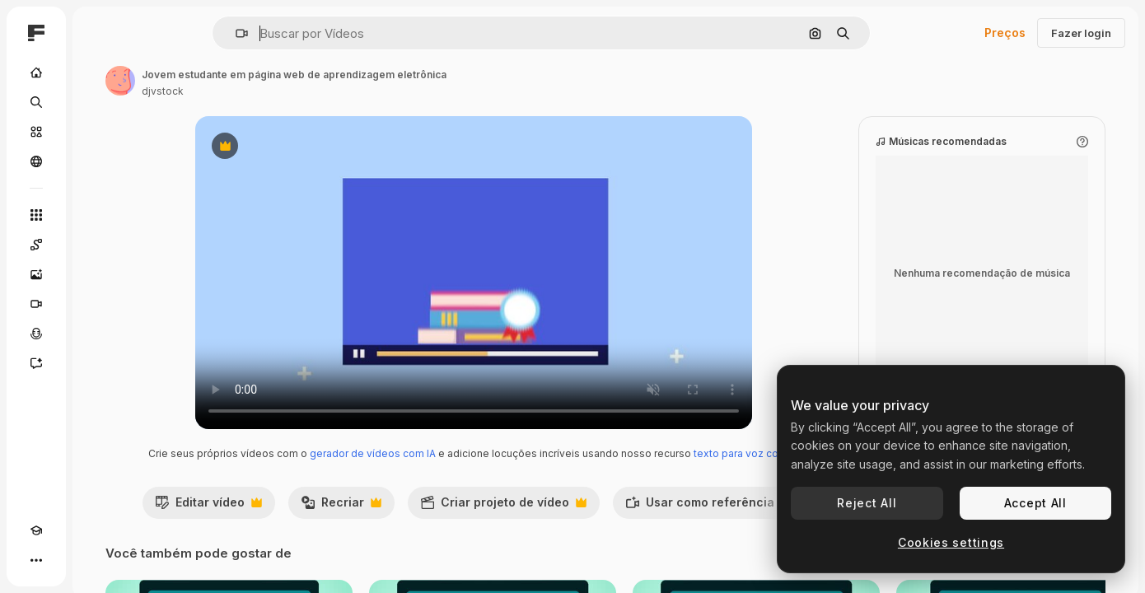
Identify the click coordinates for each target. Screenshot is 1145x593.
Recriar (429, 538)
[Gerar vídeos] (99, 304)
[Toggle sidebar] (161, 33)
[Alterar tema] (66, 560)
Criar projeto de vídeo (591, 538)
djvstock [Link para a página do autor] (288, 91)
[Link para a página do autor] (245, 81)
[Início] (99, 72)
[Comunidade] (99, 161)
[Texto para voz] (99, 333)
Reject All (866, 503)
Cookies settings (951, 542)
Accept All (1035, 503)
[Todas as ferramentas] (99, 215)
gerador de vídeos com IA (463, 470)
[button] (297, 33)
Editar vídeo (296, 538)
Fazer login (1081, 33)
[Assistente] (99, 363)
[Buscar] (99, 102)
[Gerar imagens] (99, 274)
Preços (1005, 33)
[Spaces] (99, 244)
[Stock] (99, 132)
